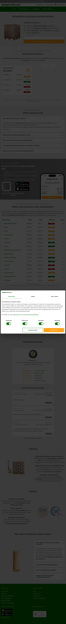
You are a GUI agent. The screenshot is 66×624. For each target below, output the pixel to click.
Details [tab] (33, 296)
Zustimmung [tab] (11, 296)
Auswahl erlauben (32, 330)
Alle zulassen (53, 330)
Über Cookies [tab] (54, 296)
